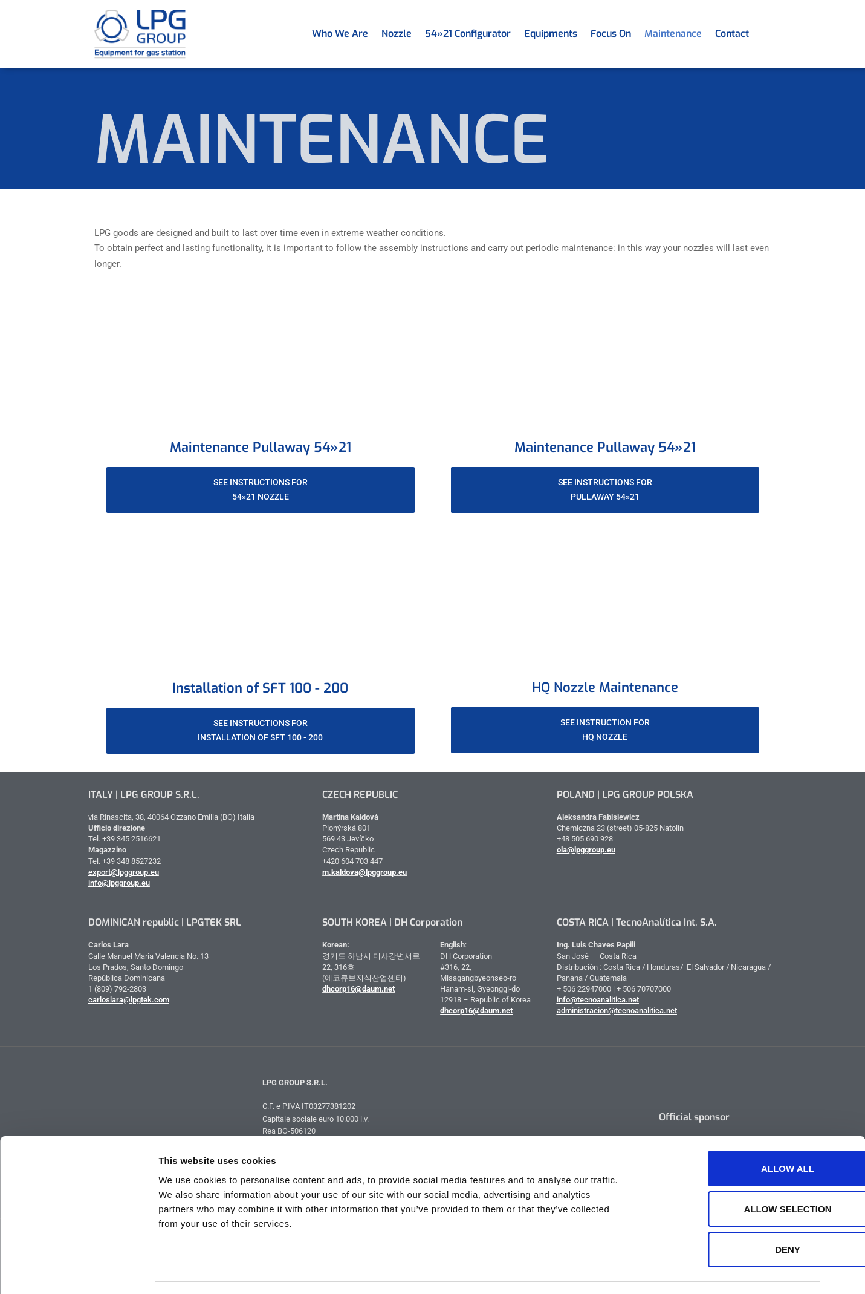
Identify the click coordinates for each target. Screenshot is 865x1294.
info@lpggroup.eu (119, 882)
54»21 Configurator (468, 33)
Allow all (733, 1133)
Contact (732, 33)
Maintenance (673, 33)
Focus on (611, 33)
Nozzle (396, 33)
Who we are (340, 33)
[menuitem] (762, 34)
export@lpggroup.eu (123, 872)
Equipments (550, 33)
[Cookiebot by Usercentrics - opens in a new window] (78, 1270)
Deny (733, 1214)
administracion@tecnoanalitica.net (617, 1010)
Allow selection (733, 1173)
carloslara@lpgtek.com (128, 999)
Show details (634, 1270)
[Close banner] (846, 1119)
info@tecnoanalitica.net (598, 999)
